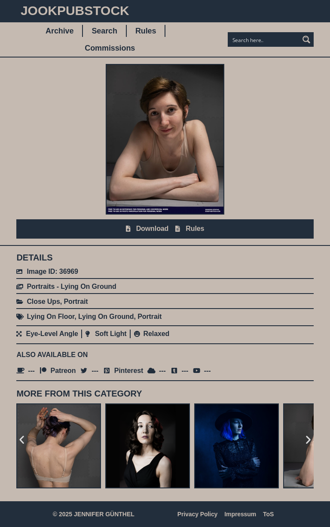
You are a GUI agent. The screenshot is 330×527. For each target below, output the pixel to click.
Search (104, 31)
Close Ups (43, 301)
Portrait (76, 301)
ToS (268, 514)
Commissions (110, 48)
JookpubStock (75, 10)
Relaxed (157, 333)
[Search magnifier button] (306, 39)
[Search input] (263, 39)
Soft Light (111, 333)
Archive (59, 31)
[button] (21, 439)
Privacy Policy (197, 514)
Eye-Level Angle (52, 333)
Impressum (240, 514)
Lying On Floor (50, 316)
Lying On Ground (106, 316)
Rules (145, 31)
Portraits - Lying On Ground (71, 286)
